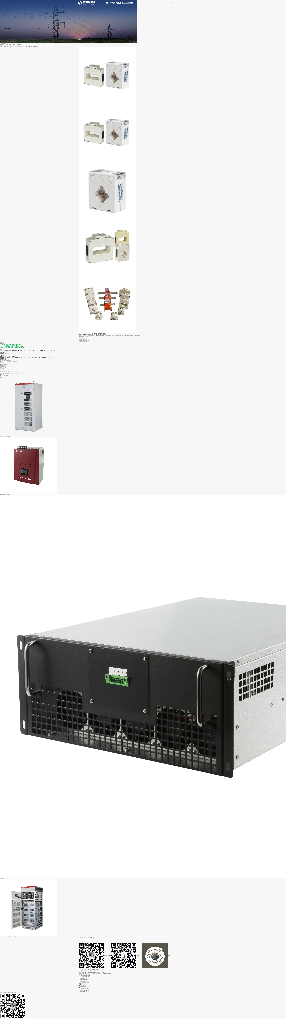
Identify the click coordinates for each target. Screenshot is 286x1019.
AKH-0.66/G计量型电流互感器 (16, 46)
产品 (174, 3)
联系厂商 (85, 341)
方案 (167, 3)
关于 (159, 3)
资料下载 (81, 341)
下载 (189, 3)
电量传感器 (6, 46)
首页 (152, 3)
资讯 (182, 3)
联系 (197, 3)
